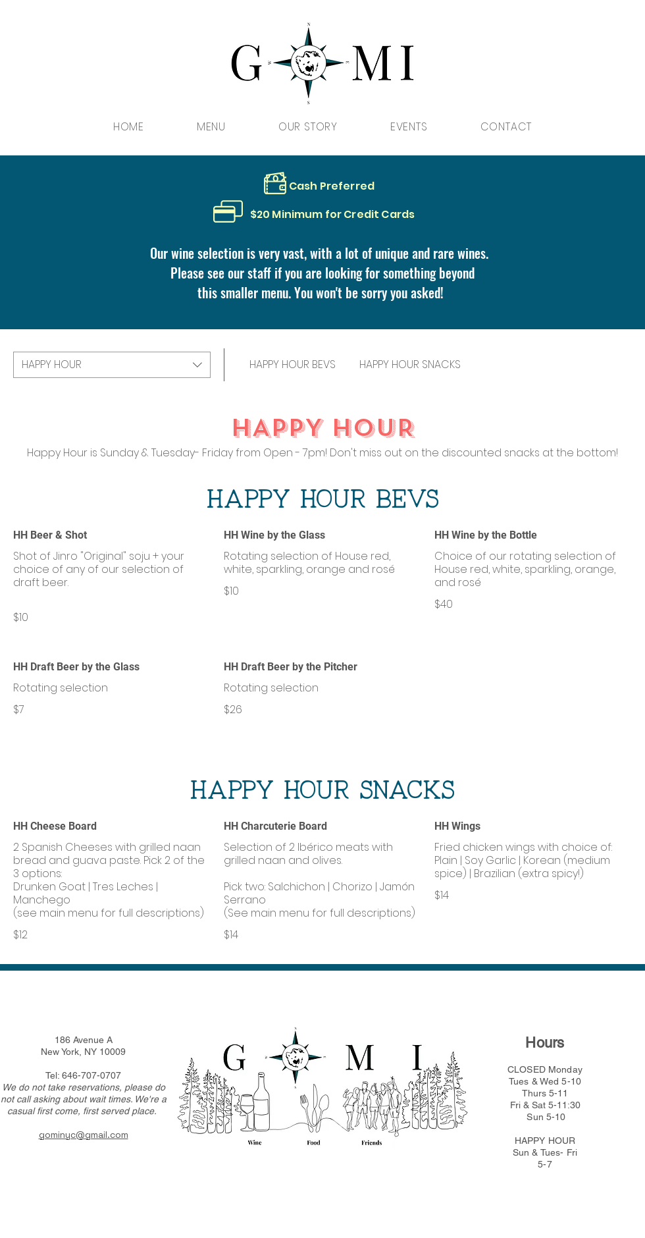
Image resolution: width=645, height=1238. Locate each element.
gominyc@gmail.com (83, 1135)
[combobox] (112, 365)
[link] (292, 364)
